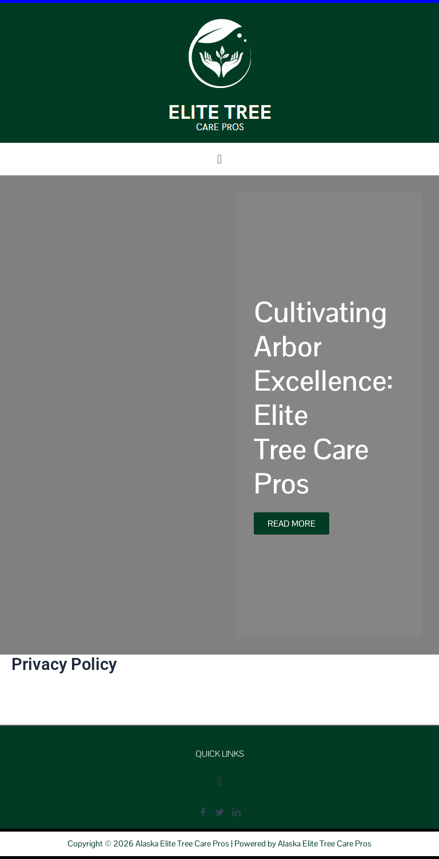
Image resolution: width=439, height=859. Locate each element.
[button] (219, 159)
